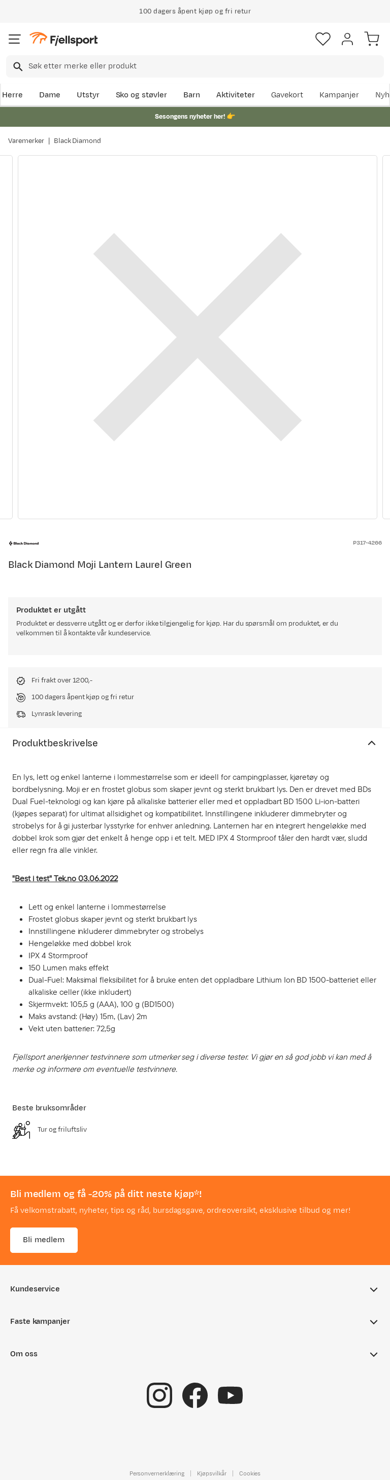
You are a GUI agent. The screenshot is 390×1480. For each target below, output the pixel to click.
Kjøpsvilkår (211, 1473)
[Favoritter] (323, 39)
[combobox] (195, 66)
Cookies (250, 1473)
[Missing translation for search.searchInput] (17, 66)
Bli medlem (44, 1240)
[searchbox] (205, 66)
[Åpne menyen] (14, 39)
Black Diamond (78, 141)
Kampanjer (339, 95)
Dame (49, 95)
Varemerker (26, 141)
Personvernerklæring (156, 1473)
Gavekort (287, 95)
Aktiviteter (235, 95)
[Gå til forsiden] (63, 39)
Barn (191, 95)
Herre (12, 95)
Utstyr (88, 95)
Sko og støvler (142, 95)
